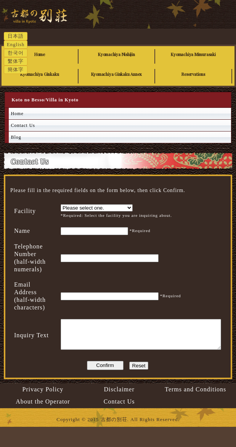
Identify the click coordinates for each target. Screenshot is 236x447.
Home (39, 54)
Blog (16, 137)
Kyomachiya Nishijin (116, 54)
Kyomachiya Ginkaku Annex (116, 74)
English (16, 44)
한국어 (16, 53)
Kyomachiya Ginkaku (39, 74)
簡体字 (16, 69)
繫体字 (16, 61)
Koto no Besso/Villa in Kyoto (61, 24)
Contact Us (23, 125)
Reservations (193, 74)
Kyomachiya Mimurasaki (193, 54)
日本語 (16, 36)
